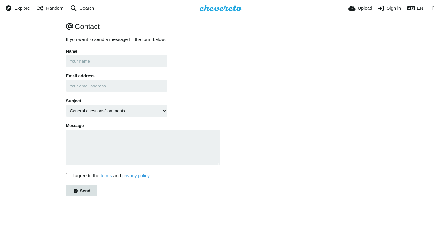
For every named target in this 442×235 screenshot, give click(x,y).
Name (71, 51)
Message (75, 125)
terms (106, 175)
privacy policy (136, 175)
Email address (80, 75)
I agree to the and (108, 175)
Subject (73, 100)
